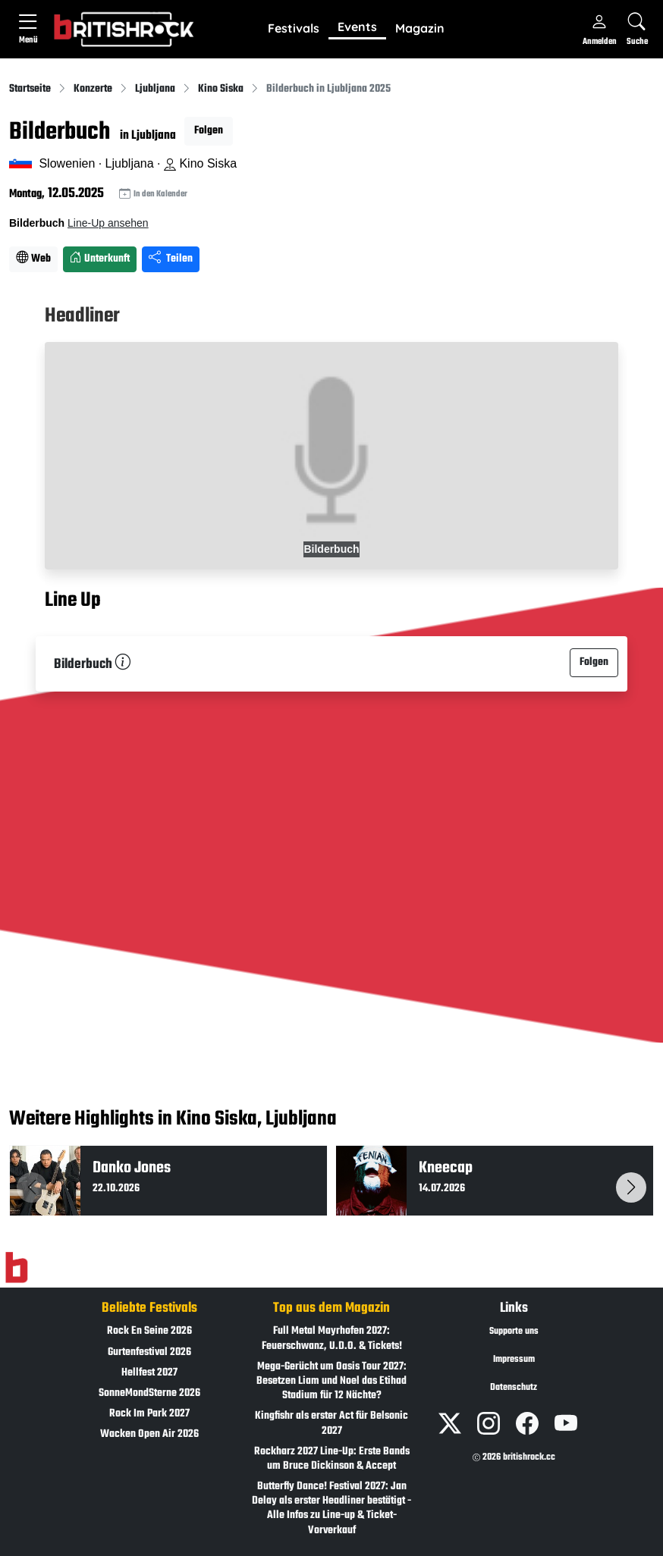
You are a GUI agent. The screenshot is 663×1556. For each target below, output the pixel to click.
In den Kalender (153, 194)
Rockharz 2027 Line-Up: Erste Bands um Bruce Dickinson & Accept (332, 1459)
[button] (293, 29)
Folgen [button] (208, 131)
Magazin (420, 28)
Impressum (514, 1359)
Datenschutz (513, 1387)
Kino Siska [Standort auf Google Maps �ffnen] (200, 163)
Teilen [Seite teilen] (171, 259)
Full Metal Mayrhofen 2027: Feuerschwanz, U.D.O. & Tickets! (332, 1338)
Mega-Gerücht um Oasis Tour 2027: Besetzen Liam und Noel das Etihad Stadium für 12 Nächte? (331, 1381)
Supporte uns (514, 1331)
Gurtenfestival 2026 (149, 1352)
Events (357, 26)
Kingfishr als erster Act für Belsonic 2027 (331, 1423)
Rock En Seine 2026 (149, 1331)
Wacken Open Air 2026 (149, 1434)
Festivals (293, 28)
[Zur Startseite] (16, 1267)
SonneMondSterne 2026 (149, 1393)
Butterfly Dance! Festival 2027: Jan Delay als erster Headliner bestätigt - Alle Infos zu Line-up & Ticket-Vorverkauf (331, 1508)
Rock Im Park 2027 (149, 1414)
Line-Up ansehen (108, 223)
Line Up (73, 601)
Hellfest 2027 (149, 1373)
